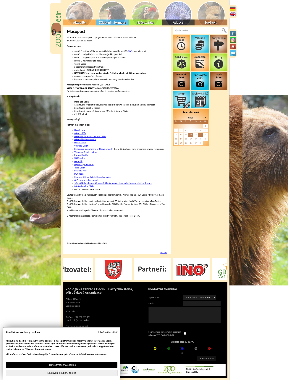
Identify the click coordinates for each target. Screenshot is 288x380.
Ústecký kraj (79, 130)
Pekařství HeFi (80, 170)
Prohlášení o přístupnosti (77, 326)
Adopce (178, 22)
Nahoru (163, 252)
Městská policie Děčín (84, 186)
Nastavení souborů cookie (61, 372)
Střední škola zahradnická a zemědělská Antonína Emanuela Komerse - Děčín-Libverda (113, 183)
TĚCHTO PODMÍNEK (165, 335)
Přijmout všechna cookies (62, 364)
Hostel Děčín (80, 142)
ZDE (130, 51)
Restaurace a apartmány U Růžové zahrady (93, 149)
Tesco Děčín (79, 167)
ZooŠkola (211, 22)
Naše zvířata (145, 22)
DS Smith (78, 161)
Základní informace (112, 22)
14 (200, 134)
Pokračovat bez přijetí (107, 332)
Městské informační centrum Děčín (90, 136)
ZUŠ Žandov (79, 158)
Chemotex (88, 164)
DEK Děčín (79, 174)
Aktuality (79, 22)
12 (191, 134)
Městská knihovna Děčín (85, 139)
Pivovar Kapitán (81, 155)
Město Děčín (80, 133)
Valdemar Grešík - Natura (85, 152)
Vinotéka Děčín (81, 145)
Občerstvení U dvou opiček (86, 180)
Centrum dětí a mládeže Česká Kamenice (92, 177)
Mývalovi (78, 164)
